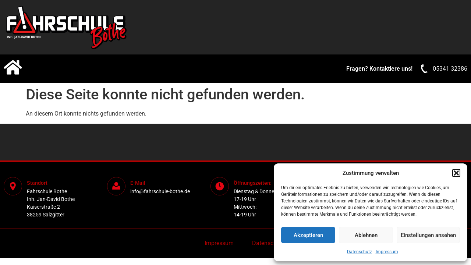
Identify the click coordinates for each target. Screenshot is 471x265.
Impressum (387, 251)
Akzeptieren (308, 235)
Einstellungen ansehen (428, 235)
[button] (456, 173)
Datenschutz (359, 251)
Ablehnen (366, 235)
